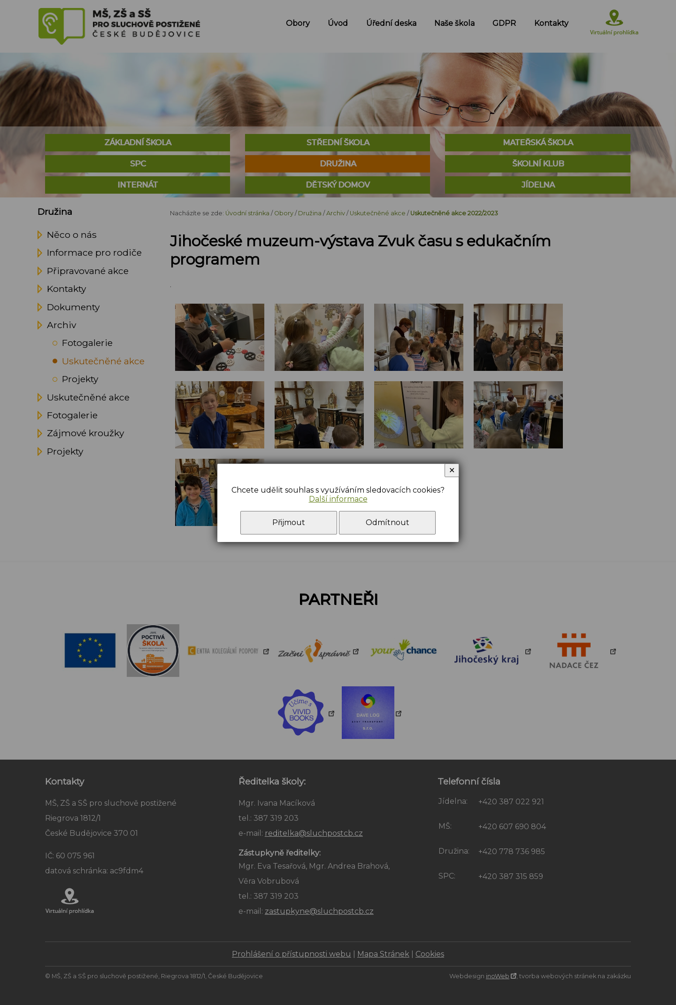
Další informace (338, 499)
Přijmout (288, 522)
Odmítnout (387, 522)
